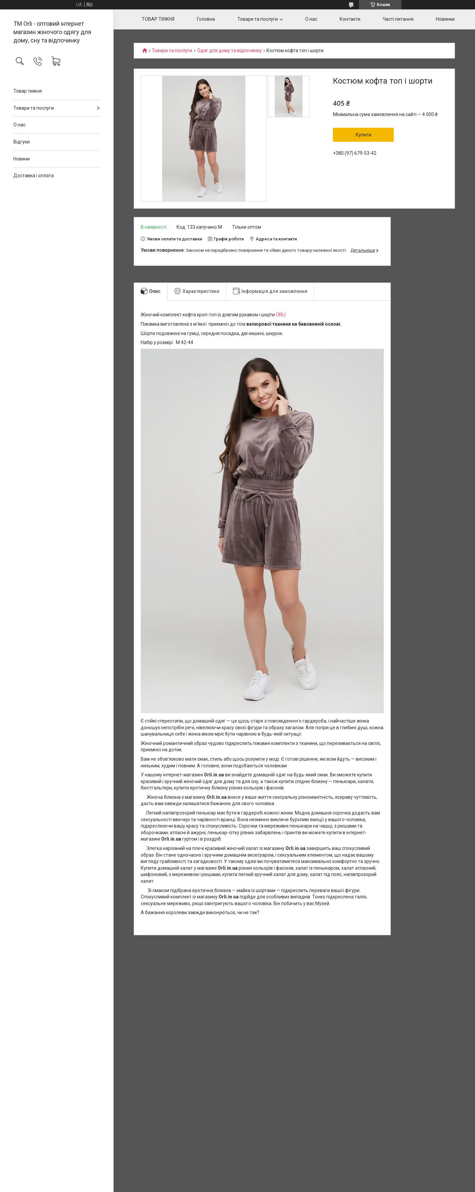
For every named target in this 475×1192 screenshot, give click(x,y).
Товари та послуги (33, 108)
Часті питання (398, 19)
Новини (21, 158)
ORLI (280, 314)
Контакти (350, 19)
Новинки (445, 19)
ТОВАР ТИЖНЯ (158, 19)
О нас (19, 124)
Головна (206, 19)
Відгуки (21, 141)
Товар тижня (27, 91)
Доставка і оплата (33, 175)
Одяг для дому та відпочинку (229, 50)
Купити (363, 134)
